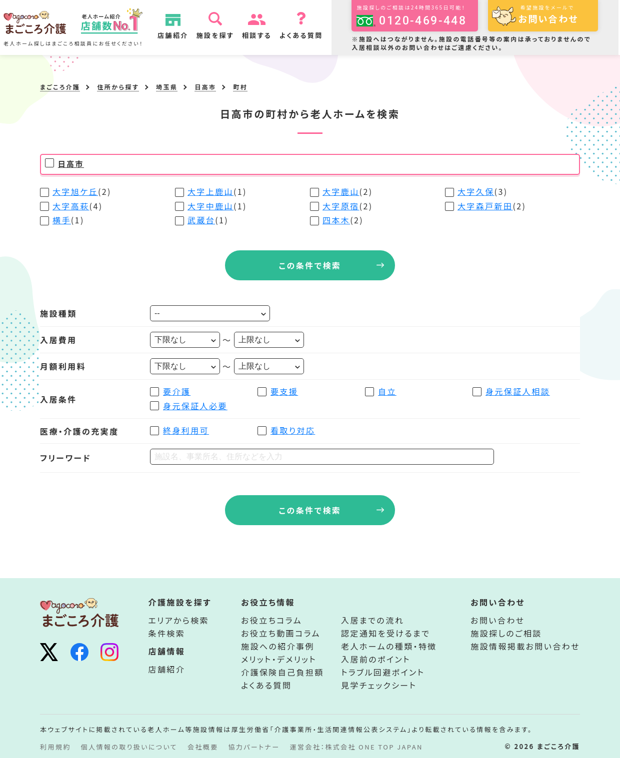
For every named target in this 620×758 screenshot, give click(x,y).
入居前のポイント (375, 659)
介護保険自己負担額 (282, 672)
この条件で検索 (310, 265)
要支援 (284, 391)
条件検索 (167, 633)
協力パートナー (254, 747)
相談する (265, 35)
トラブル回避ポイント (382, 672)
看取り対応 (292, 430)
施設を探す (223, 35)
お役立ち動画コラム (280, 633)
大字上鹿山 (211, 191)
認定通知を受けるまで (385, 633)
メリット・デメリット (278, 659)
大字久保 (476, 191)
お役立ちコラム (271, 620)
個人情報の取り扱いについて (129, 747)
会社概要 (203, 747)
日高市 (71, 163)
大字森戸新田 (485, 206)
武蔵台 (201, 220)
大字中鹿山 (211, 206)
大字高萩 (71, 206)
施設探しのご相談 (506, 633)
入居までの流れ (372, 620)
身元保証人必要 (195, 406)
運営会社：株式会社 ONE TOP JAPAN (356, 747)
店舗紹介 (182, 35)
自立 (387, 391)
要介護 (176, 391)
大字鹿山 (341, 191)
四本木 (336, 220)
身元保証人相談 (518, 391)
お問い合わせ (497, 620)
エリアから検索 (179, 620)
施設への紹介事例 (277, 646)
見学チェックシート (378, 685)
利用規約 (55, 747)
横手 (61, 220)
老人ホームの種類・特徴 (389, 646)
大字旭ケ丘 (75, 191)
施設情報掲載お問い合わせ (525, 646)
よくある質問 (310, 35)
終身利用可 (186, 430)
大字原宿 (341, 206)
